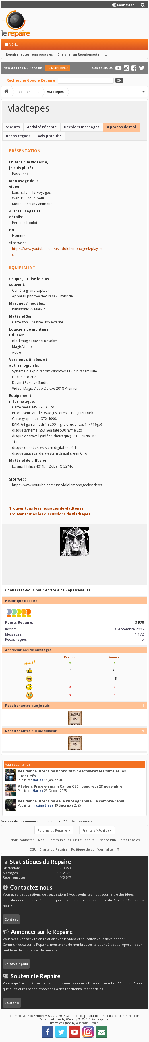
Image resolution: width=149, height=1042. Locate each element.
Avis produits (50, 135)
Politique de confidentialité (92, 849)
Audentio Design (87, 1023)
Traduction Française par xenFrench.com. (113, 1016)
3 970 (139, 622)
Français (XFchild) (95, 830)
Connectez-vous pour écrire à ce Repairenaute (48, 590)
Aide (41, 840)
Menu (11, 44)
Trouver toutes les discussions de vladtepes (49, 514)
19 (70, 670)
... (105, 54)
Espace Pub (107, 840)
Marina (37, 780)
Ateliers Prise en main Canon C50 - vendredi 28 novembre (70, 786)
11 (70, 678)
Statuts (13, 127)
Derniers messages (82, 127)
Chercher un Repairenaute (78, 54)
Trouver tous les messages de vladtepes (46, 508)
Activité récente (42, 127)
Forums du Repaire (52, 830)
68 (115, 670)
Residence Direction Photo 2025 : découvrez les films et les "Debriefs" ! (72, 773)
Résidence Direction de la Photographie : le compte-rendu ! (72, 801)
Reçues (69, 657)
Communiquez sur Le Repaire (72, 840)
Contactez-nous (78, 821)
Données (114, 657)
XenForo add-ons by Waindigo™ (60, 1019)
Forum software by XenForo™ (46, 1016)
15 (115, 678)
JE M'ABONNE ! (57, 68)
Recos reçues (18, 135)
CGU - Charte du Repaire (48, 849)
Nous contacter (22, 840)
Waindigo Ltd (100, 1019)
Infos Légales (130, 840)
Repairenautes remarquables (29, 54)
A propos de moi (121, 127)
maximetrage (43, 805)
